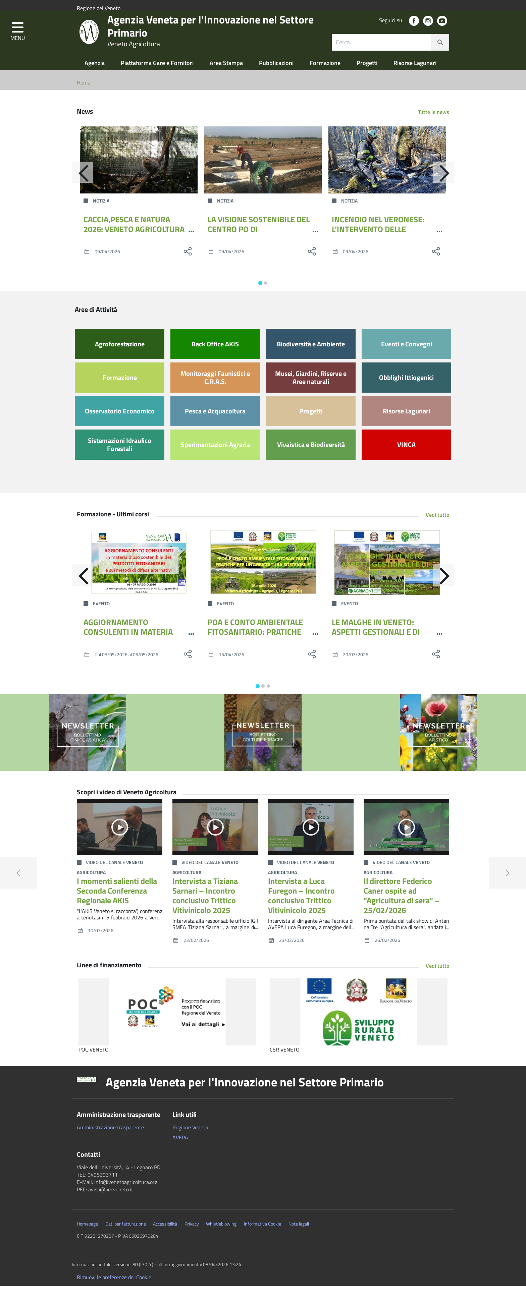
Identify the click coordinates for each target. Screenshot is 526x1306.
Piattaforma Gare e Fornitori (158, 82)
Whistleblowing (221, 1243)
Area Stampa (227, 82)
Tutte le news (433, 132)
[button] (17, 45)
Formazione (326, 82)
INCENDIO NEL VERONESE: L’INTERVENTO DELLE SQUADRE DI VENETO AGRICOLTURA (378, 253)
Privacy (192, 1243)
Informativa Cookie (262, 1243)
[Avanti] (449, 194)
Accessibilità (165, 1243)
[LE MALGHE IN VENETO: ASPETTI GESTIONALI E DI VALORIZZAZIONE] (387, 582)
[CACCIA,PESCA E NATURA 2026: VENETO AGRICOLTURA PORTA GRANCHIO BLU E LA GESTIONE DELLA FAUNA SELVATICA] (139, 179)
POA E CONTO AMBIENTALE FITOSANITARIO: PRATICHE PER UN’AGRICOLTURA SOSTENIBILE (255, 656)
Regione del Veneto (98, 8)
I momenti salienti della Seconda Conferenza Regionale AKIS (117, 910)
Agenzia (95, 82)
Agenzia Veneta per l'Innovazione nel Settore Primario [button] (245, 1101)
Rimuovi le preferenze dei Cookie (114, 1297)
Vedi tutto (437, 534)
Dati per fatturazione (125, 1243)
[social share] (187, 271)
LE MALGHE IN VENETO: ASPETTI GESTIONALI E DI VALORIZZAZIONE (376, 651)
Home (83, 102)
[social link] (414, 33)
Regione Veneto (190, 1147)
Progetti (368, 82)
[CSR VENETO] (359, 1031)
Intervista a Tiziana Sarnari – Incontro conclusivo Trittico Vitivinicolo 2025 (205, 915)
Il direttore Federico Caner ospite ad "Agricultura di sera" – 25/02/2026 (402, 915)
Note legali (298, 1243)
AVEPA (180, 1157)
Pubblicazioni (277, 82)
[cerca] (440, 55)
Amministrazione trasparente (110, 1147)
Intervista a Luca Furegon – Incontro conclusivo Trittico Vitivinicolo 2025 (301, 915)
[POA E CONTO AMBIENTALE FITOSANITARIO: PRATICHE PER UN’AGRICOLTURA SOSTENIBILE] (263, 582)
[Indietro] (76, 194)
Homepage (87, 1243)
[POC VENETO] (167, 1031)
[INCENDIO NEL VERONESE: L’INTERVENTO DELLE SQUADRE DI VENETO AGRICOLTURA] (387, 179)
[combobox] (390, 55)
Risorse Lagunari (414, 82)
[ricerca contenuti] (381, 55)
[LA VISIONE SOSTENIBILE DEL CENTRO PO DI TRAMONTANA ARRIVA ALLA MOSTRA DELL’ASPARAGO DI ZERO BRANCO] (263, 179)
